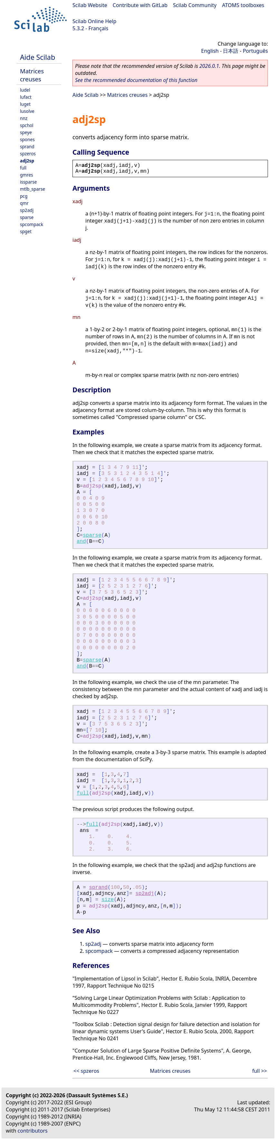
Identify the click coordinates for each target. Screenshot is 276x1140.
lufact (26, 97)
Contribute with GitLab (140, 5)
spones (27, 139)
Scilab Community (194, 5)
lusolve (27, 111)
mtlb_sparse (32, 189)
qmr (24, 203)
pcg (23, 196)
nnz (23, 118)
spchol (26, 125)
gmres (26, 175)
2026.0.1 (209, 65)
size (107, 900)
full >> (259, 1070)
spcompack (31, 224)
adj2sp (27, 161)
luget (25, 104)
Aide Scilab (37, 57)
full (23, 168)
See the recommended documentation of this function (136, 80)
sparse (26, 217)
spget (26, 231)
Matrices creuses (32, 75)
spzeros (28, 153)
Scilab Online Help (94, 21)
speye (26, 132)
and (81, 541)
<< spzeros (86, 1070)
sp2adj (26, 210)
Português (255, 50)
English (210, 50)
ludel (25, 90)
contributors (33, 1130)
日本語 (230, 50)
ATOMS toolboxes (243, 5)
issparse (28, 182)
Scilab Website (89, 5)
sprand (27, 146)
